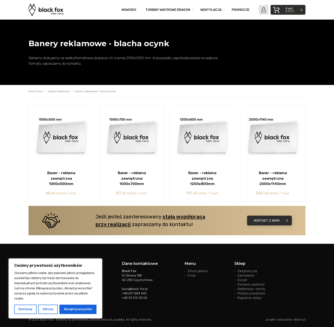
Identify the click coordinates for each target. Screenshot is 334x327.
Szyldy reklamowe (59, 91)
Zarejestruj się (247, 271)
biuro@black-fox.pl (135, 289)
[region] (55, 288)
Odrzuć (48, 309)
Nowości (129, 10)
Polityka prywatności (251, 293)
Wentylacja (211, 10)
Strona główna (197, 271)
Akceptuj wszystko (78, 309)
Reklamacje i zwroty (251, 289)
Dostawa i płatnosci (251, 284)
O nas (192, 275)
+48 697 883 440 (134, 293)
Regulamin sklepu (250, 298)
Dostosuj (25, 309)
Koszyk (242, 280)
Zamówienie (246, 275)
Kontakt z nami (271, 220)
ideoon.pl (299, 319)
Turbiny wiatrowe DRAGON (167, 10)
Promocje (240, 10)
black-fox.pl (36, 91)
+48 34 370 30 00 (134, 298)
